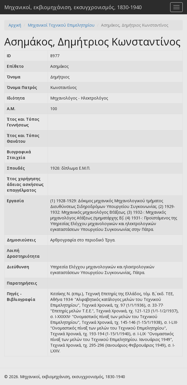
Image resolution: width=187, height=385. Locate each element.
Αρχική (15, 25)
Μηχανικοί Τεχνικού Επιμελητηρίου (61, 25)
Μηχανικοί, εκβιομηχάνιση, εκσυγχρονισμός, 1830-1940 (73, 7)
